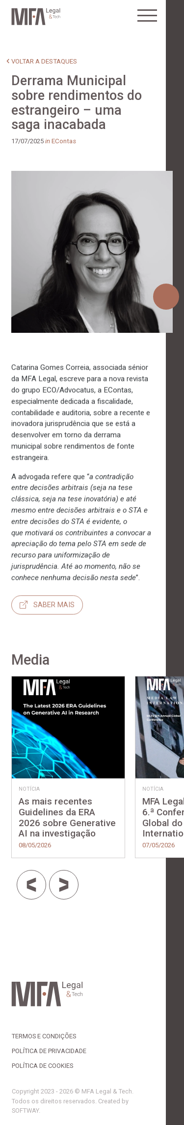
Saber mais (47, 633)
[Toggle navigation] (147, 15)
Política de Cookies (42, 1065)
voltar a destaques (44, 61)
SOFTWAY (25, 1110)
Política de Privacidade (49, 1051)
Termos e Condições (44, 1036)
